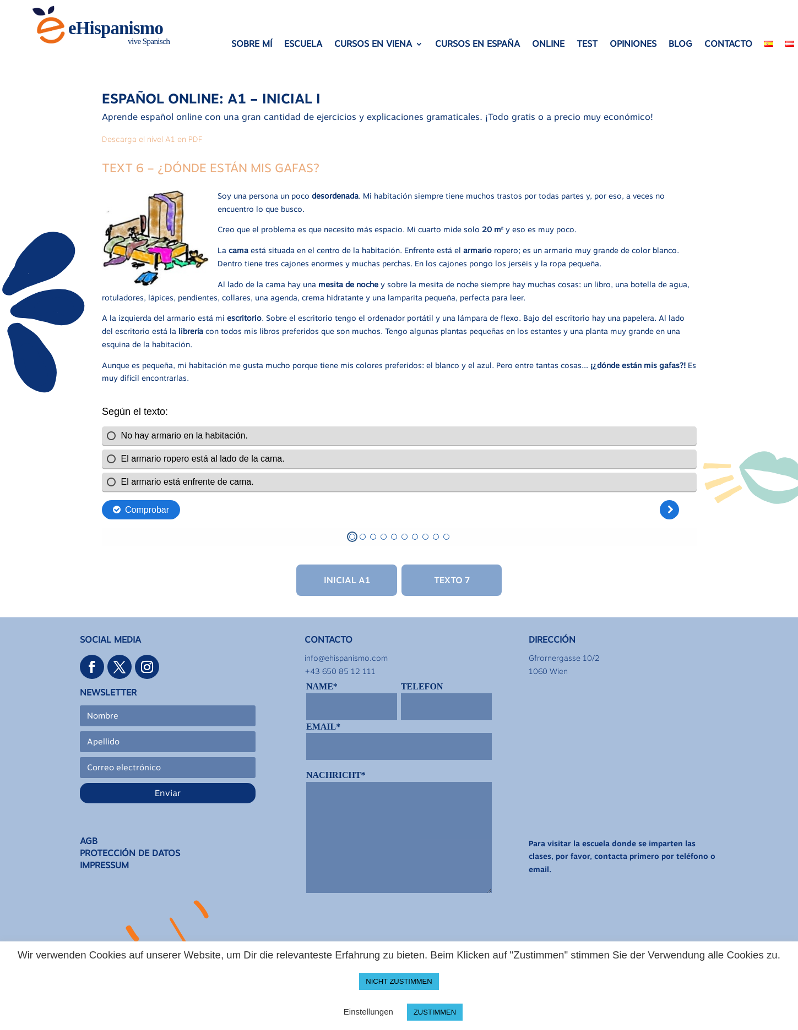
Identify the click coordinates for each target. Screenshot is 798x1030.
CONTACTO (728, 44)
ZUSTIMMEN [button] (435, 1012)
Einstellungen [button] (368, 1011)
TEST (587, 44)
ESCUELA (303, 44)
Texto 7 (452, 580)
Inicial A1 (347, 580)
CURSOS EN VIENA (373, 44)
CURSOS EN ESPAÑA (477, 44)
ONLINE (548, 44)
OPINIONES (633, 44)
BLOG (680, 44)
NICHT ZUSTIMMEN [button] (399, 981)
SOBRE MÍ (251, 44)
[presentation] (390, 927)
